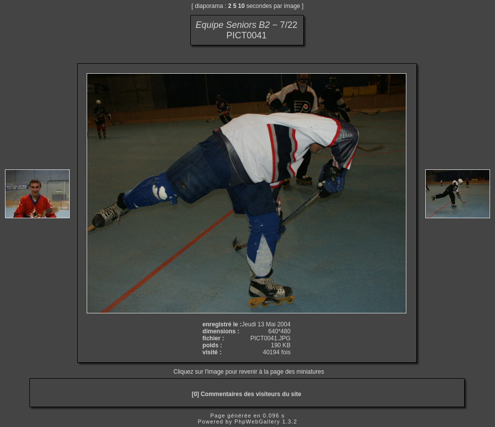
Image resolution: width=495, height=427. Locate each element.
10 (241, 5)
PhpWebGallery (257, 422)
